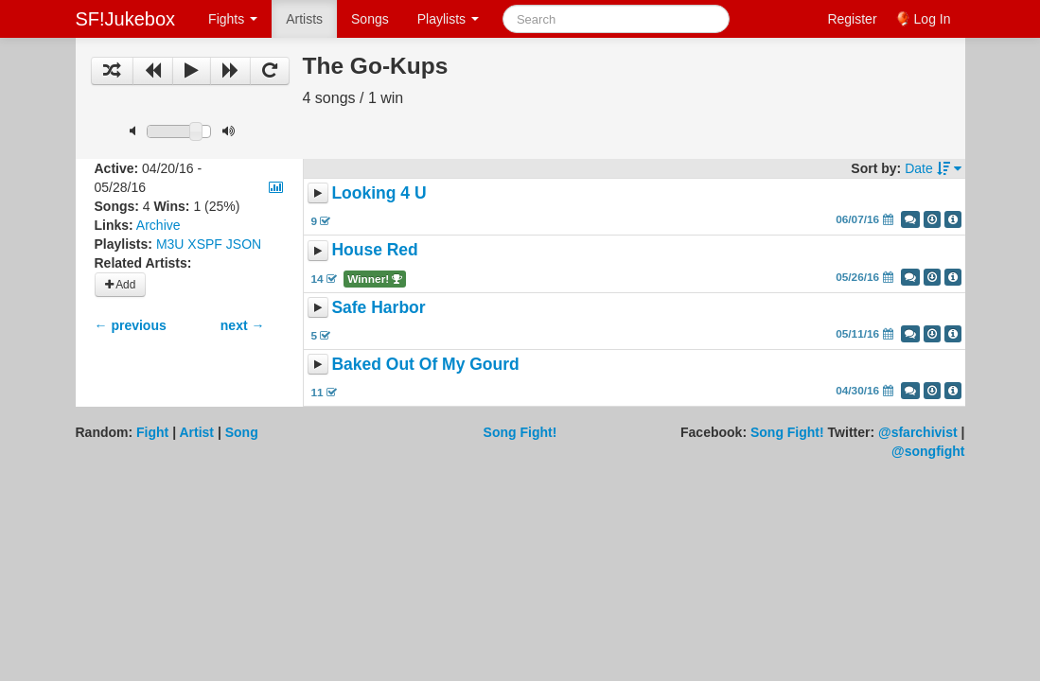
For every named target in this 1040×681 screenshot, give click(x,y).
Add (120, 284)
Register (851, 18)
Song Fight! (520, 432)
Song (241, 432)
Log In (932, 18)
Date (933, 168)
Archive (158, 225)
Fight (152, 432)
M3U (170, 244)
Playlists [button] (448, 18)
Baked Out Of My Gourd (425, 364)
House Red (374, 250)
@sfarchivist (918, 432)
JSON (243, 244)
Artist (196, 432)
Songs (370, 18)
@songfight (927, 451)
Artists (304, 18)
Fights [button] (232, 18)
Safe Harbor (378, 307)
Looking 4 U (378, 192)
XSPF (204, 244)
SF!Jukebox (126, 19)
